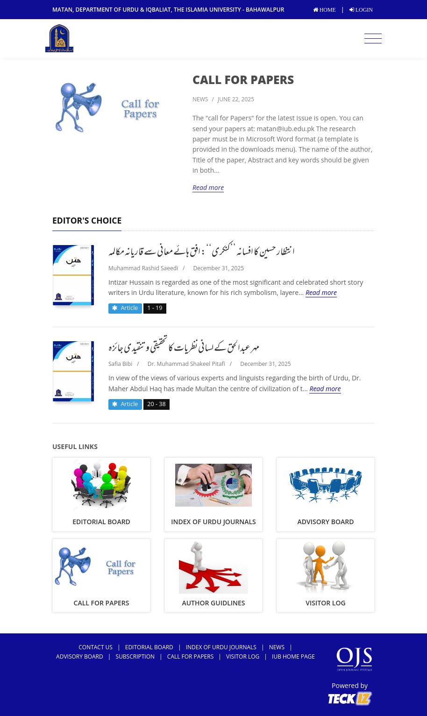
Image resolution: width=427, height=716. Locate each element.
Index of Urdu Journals (213, 521)
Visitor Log (325, 602)
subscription (135, 656)
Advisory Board (326, 521)
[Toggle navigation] (373, 38)
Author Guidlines (213, 602)
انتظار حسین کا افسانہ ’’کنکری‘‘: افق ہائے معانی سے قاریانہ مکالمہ (201, 253)
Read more (208, 187)
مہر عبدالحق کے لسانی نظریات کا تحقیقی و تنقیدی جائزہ (184, 349)
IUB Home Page (293, 656)
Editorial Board (101, 521)
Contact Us (95, 647)
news (200, 99)
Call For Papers (243, 79)
